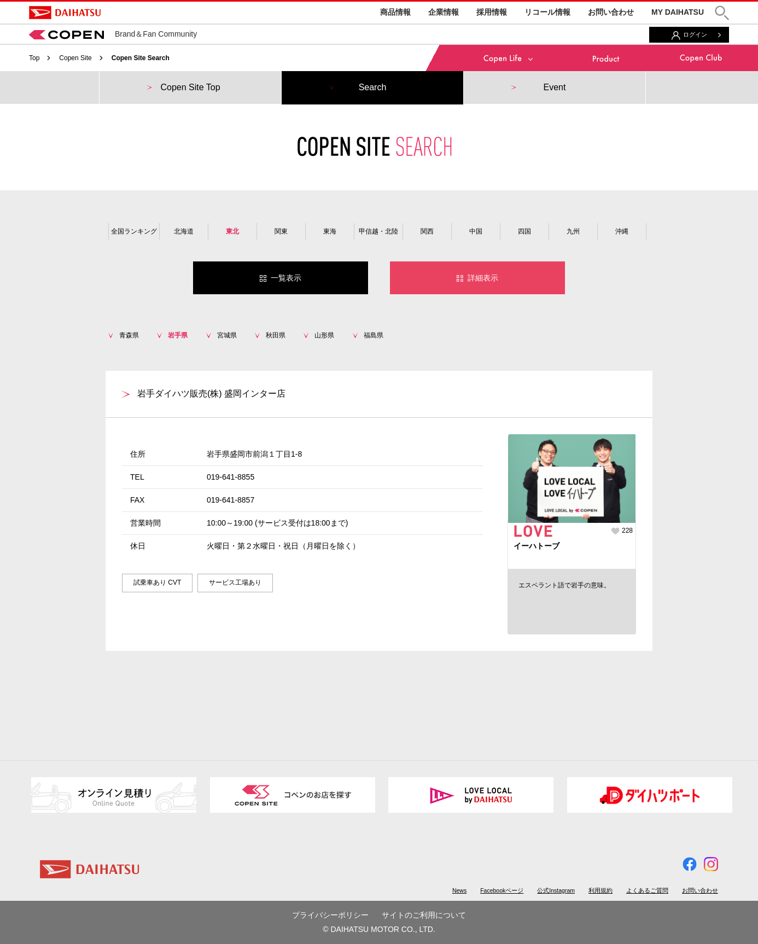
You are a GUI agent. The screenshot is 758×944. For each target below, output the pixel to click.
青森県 (129, 335)
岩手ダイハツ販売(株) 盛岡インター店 (211, 393)
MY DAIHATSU (677, 12)
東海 (329, 231)
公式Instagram (556, 890)
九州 (573, 231)
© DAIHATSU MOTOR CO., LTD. (379, 929)
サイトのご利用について (424, 915)
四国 (524, 231)
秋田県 (275, 335)
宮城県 (227, 335)
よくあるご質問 (647, 890)
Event (555, 87)
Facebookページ (501, 890)
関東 (281, 231)
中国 (475, 231)
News (459, 890)
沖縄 (621, 231)
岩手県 (178, 335)
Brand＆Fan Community (113, 34)
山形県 (324, 335)
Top (34, 58)
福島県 (373, 335)
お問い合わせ (611, 12)
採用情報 (491, 12)
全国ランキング (134, 231)
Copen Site (75, 58)
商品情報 (395, 12)
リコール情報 (547, 12)
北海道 (184, 231)
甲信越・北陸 (378, 231)
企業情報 (443, 12)
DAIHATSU (65, 12)
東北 (232, 231)
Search (373, 87)
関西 (427, 231)
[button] (722, 12)
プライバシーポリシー (330, 915)
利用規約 (600, 890)
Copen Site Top (190, 87)
